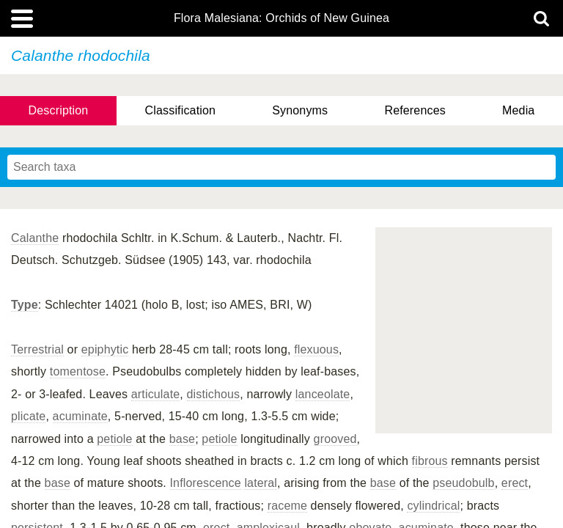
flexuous (316, 349)
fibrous (430, 461)
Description (59, 110)
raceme (287, 505)
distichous (213, 394)
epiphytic (105, 349)
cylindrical (433, 505)
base (182, 439)
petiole (114, 439)
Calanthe (35, 238)
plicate (28, 416)
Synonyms (300, 110)
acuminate (80, 416)
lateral (260, 483)
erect (514, 483)
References (414, 110)
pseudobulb (463, 483)
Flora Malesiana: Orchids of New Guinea (281, 18)
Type (24, 304)
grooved (335, 439)
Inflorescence (205, 483)
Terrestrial (37, 349)
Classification (180, 110)
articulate (155, 394)
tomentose (78, 371)
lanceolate (322, 394)
